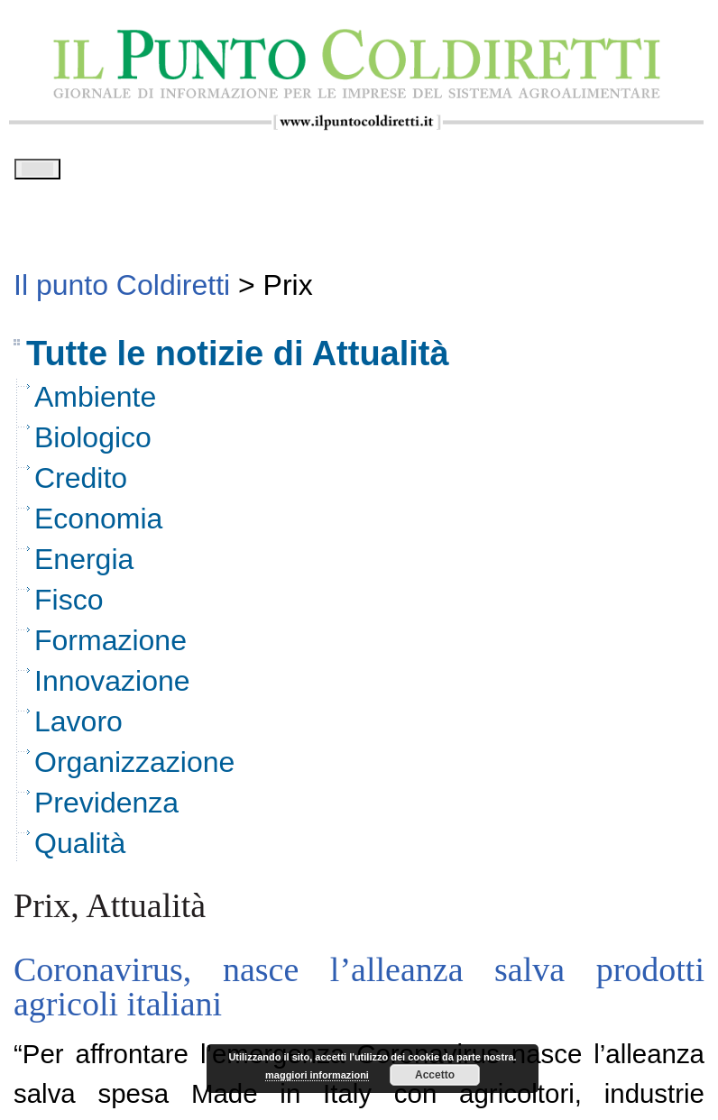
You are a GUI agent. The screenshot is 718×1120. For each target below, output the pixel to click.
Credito (80, 484)
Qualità (79, 849)
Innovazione (112, 687)
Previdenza (106, 809)
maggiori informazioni (317, 1075)
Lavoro (78, 727)
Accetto (435, 1075)
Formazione (110, 646)
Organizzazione (134, 768)
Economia (98, 525)
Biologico (93, 443)
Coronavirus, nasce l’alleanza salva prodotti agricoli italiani (359, 993)
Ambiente (95, 403)
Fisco (68, 606)
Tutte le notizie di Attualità (237, 360)
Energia (83, 565)
